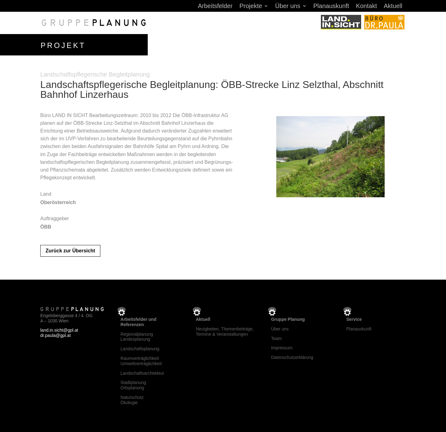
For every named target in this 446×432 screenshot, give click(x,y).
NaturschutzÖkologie (132, 400)
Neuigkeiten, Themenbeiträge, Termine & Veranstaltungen (225, 331)
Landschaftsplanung (139, 348)
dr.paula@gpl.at (55, 335)
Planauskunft (331, 6)
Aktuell (393, 6)
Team (276, 338)
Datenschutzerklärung (292, 357)
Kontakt (366, 6)
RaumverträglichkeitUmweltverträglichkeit (141, 361)
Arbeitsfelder (215, 6)
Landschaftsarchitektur (142, 373)
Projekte (250, 6)
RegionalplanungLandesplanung (136, 337)
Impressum (281, 347)
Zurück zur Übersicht (70, 250)
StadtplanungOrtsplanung (133, 385)
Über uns (287, 6)
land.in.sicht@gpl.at (59, 330)
